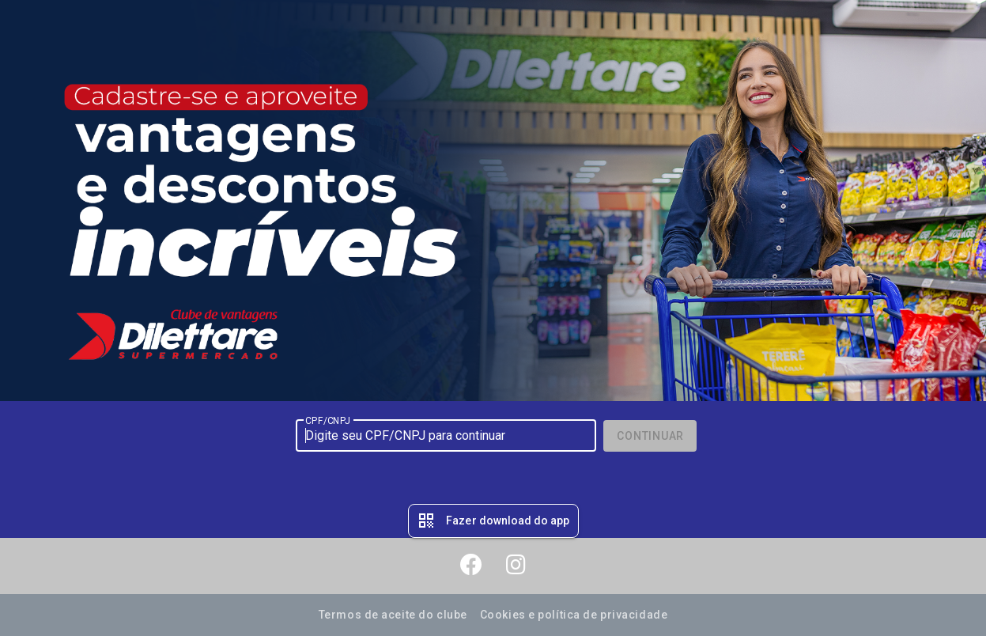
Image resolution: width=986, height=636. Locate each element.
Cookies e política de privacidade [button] (573, 614)
